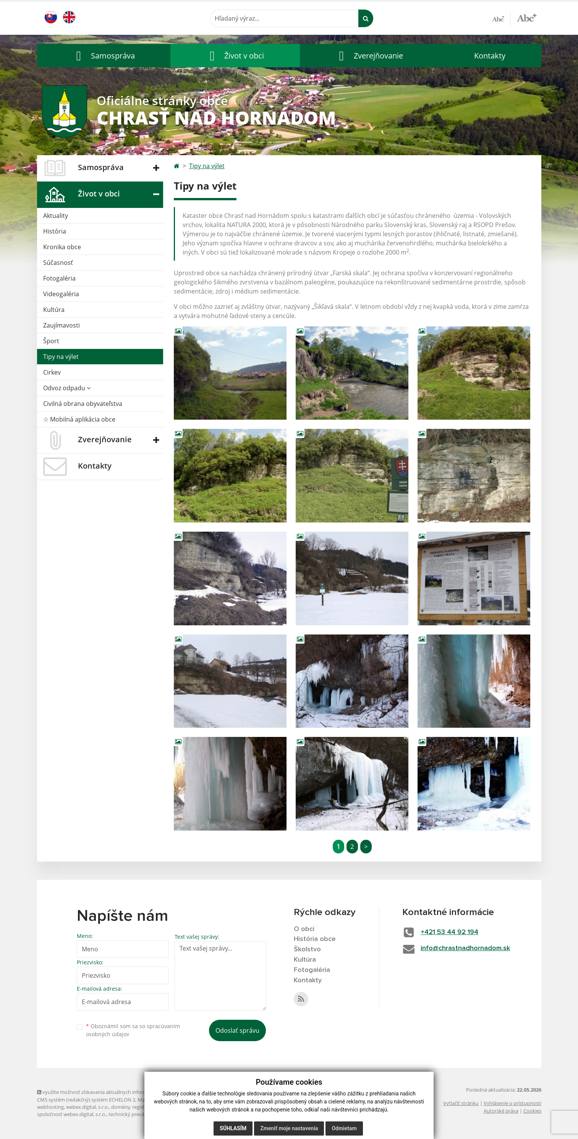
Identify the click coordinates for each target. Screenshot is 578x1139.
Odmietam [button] (344, 1128)
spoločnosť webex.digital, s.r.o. (71, 1114)
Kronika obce (62, 247)
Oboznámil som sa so (133, 1030)
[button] (104, 55)
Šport (51, 341)
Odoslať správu (237, 1030)
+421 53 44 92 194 (449, 932)
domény (120, 1106)
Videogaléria (61, 294)
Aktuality (55, 215)
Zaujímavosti (61, 325)
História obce (315, 939)
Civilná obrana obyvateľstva (82, 403)
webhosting (50, 1106)
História (54, 231)
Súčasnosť (58, 262)
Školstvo (307, 949)
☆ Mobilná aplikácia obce (79, 419)
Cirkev (52, 372)
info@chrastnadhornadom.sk (465, 948)
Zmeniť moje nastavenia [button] (289, 1128)
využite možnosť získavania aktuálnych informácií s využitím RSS (112, 1092)
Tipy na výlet (61, 356)
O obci (304, 929)
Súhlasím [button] (233, 1128)
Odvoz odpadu (67, 388)
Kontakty (489, 55)
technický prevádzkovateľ (137, 1114)
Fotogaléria (59, 278)
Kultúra (54, 309)
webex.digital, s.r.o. (87, 1106)
